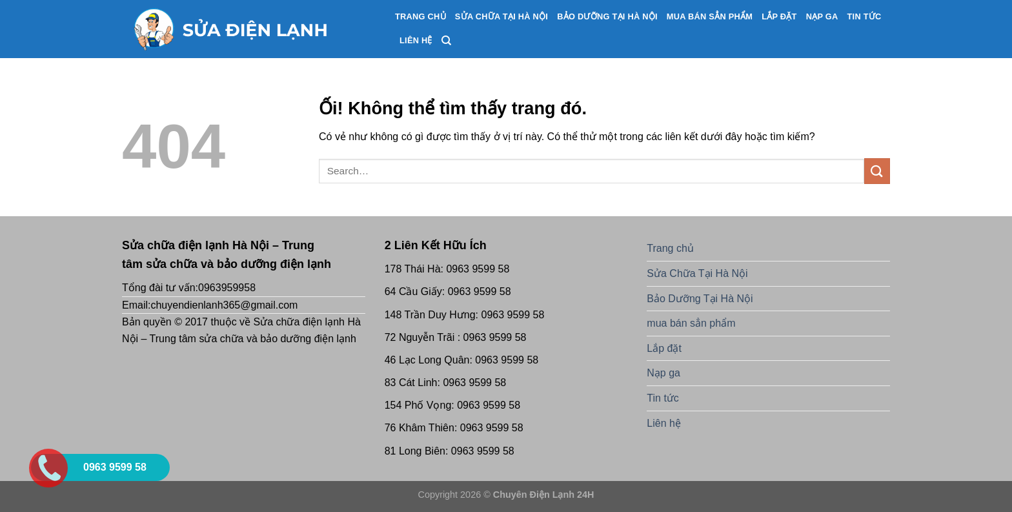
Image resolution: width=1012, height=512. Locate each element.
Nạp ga (822, 16)
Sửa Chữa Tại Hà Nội (501, 16)
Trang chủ (420, 16)
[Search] (446, 40)
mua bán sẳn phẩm (710, 16)
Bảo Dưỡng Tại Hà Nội (607, 16)
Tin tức (864, 16)
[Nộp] (877, 170)
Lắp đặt (779, 16)
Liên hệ (416, 40)
